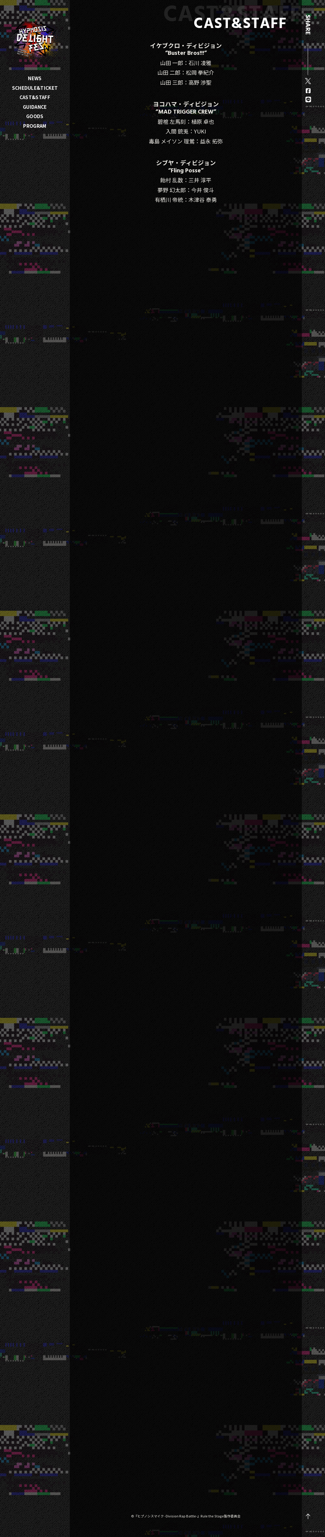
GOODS (35, 116)
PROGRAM (34, 125)
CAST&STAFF (35, 97)
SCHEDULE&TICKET (35, 87)
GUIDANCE (35, 106)
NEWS (34, 78)
